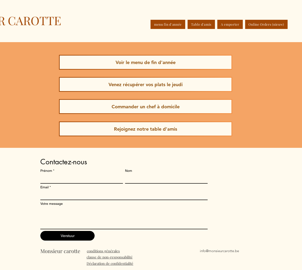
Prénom (47, 171)
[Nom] (165, 179)
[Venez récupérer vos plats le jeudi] (145, 84)
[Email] (122, 195)
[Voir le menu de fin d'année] (145, 62)
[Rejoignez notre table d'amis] (145, 128)
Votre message (51, 204)
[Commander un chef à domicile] (145, 106)
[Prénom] (80, 179)
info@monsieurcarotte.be (219, 251)
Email (45, 187)
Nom (128, 171)
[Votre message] (124, 218)
